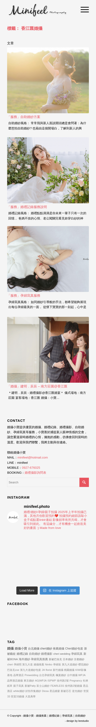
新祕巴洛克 (55, 659)
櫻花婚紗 (83, 664)
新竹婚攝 (58, 669)
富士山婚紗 (43, 685)
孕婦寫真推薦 (39, 659)
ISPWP (52, 680)
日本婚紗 (68, 659)
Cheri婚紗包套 (74, 648)
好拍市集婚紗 (33, 691)
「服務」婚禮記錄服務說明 (27, 207)
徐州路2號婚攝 (73, 685)
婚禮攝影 (46, 653)
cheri (10, 664)
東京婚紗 (29, 680)
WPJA (82, 675)
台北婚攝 (33, 648)
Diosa (45, 691)
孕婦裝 (57, 664)
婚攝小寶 (21, 648)
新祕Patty (30, 685)
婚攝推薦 (39, 664)
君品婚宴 (55, 691)
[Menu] (82, 9)
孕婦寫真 (76, 653)
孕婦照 (18, 664)
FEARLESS (57, 685)
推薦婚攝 (58, 648)
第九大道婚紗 (70, 664)
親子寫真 (18, 685)
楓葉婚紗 (61, 675)
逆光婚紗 (77, 691)
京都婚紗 (79, 659)
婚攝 (10, 648)
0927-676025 (31, 467)
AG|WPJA (41, 680)
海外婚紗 (24, 659)
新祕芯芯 (66, 691)
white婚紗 (19, 691)
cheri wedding (61, 653)
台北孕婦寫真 (47, 675)
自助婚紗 (34, 653)
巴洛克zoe (13, 669)
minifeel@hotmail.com (33, 457)
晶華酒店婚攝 (15, 680)
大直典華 (30, 696)
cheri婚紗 (46, 648)
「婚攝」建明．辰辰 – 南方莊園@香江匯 (37, 386)
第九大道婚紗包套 (30, 669)
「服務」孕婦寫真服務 (23, 295)
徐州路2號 (63, 680)
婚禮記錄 (22, 653)
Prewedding (31, 675)
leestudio (83, 720)
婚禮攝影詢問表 (35, 472)
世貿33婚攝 (17, 696)
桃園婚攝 (69, 669)
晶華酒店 (18, 675)
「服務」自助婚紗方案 (23, 117)
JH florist (47, 669)
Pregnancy (75, 680)
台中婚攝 (72, 675)
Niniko (48, 664)
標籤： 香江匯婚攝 (24, 28)
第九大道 (27, 664)
